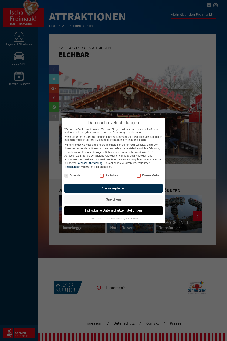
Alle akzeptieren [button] (113, 188)
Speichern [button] (113, 199)
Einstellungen (72, 166)
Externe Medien (148, 175)
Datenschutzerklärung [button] (115, 218)
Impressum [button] (133, 218)
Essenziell (72, 175)
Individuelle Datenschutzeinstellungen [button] (113, 210)
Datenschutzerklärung (89, 163)
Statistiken (109, 175)
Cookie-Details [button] (96, 218)
